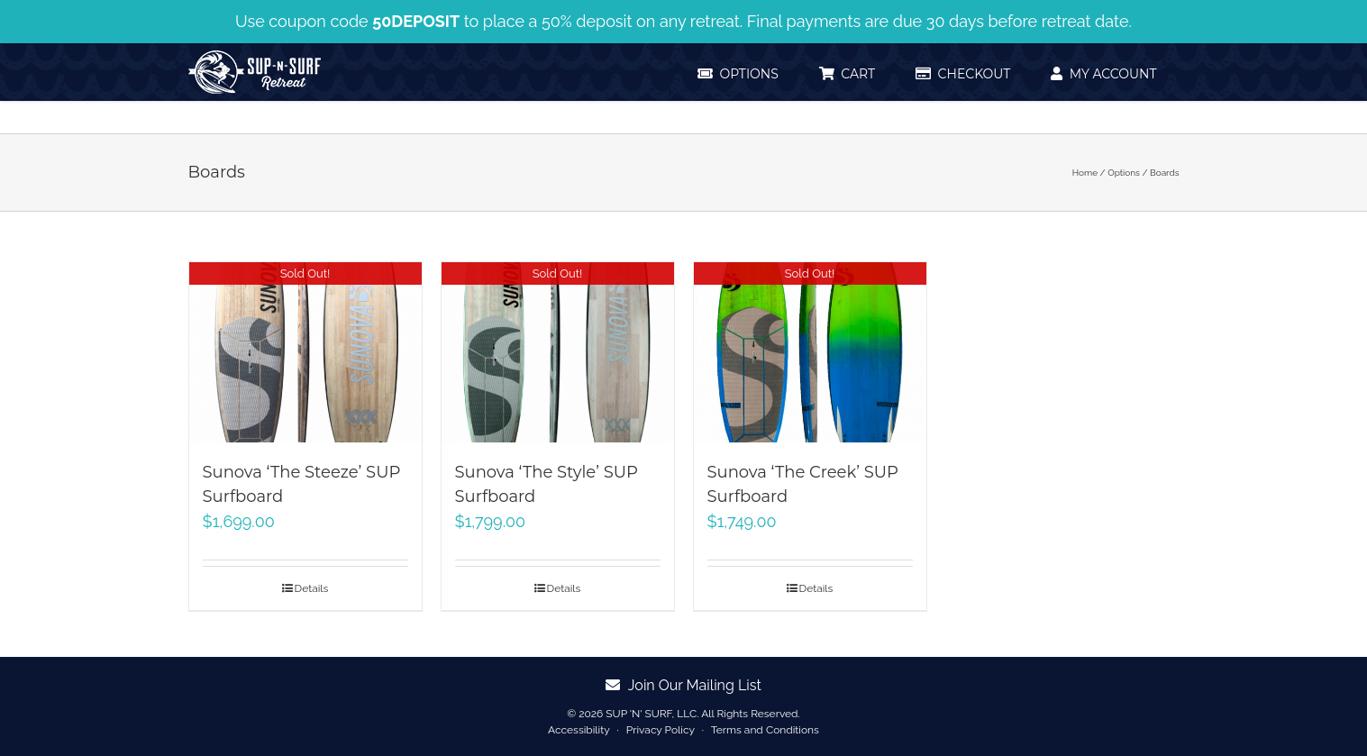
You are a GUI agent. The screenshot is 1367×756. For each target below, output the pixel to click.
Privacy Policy (660, 730)
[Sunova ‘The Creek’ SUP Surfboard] (810, 352)
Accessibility (578, 730)
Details (312, 588)
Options (1123, 173)
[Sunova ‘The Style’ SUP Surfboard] (558, 352)
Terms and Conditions (765, 730)
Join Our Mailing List (683, 685)
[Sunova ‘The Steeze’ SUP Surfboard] (305, 352)
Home (1085, 173)
